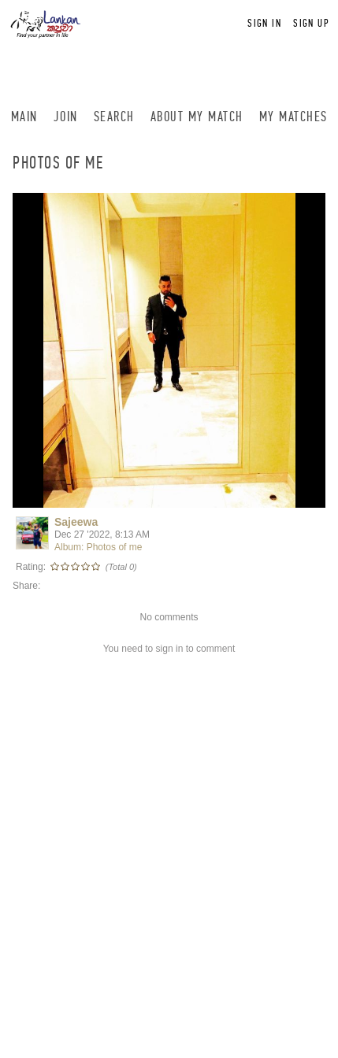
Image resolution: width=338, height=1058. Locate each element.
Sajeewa (76, 522)
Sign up (311, 23)
